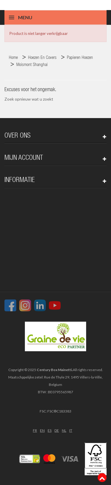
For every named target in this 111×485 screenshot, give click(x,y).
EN (42, 430)
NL (64, 430)
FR (35, 430)
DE (56, 430)
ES (50, 430)
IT (70, 430)
